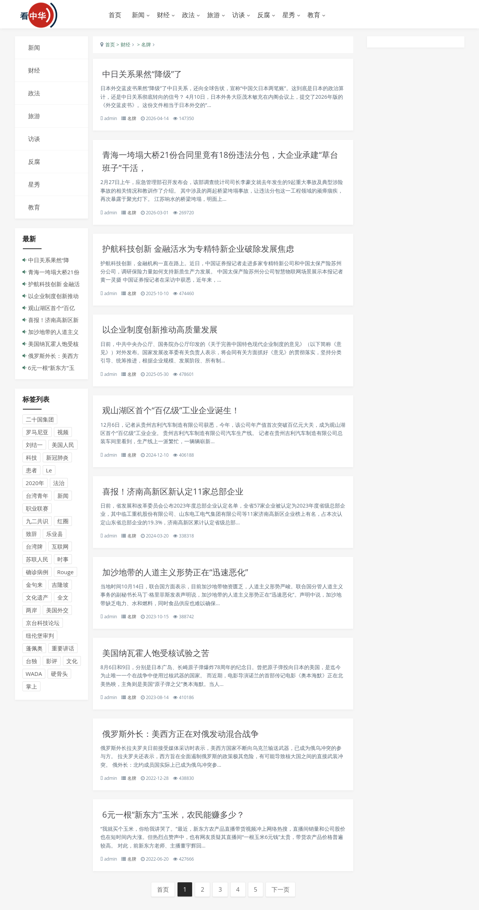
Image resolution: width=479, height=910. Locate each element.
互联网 (60, 547)
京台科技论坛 (43, 624)
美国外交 (57, 611)
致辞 (31, 535)
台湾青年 (37, 496)
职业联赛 (37, 509)
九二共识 (37, 522)
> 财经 (126, 45)
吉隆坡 (60, 585)
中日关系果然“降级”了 (148, 75)
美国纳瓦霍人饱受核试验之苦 (163, 661)
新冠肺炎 (57, 458)
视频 (63, 433)
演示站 (56, 15)
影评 (51, 662)
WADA (34, 674)
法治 (58, 484)
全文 (63, 598)
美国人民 (63, 446)
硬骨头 (59, 674)
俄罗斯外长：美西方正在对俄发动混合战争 (188, 742)
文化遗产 (37, 598)
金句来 (34, 585)
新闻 (63, 496)
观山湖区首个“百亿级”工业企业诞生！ (179, 416)
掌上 (31, 687)
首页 (115, 14)
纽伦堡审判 (40, 636)
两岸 (31, 611)
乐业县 (54, 535)
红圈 (63, 522)
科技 (31, 458)
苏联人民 (37, 560)
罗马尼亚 (37, 433)
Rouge (65, 573)
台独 (31, 662)
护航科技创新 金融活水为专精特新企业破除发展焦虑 (207, 252)
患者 (31, 471)
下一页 (285, 901)
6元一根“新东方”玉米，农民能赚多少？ (181, 824)
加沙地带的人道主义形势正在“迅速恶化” (183, 579)
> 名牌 (147, 45)
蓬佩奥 (34, 649)
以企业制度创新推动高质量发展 (167, 334)
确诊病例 (37, 573)
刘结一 (34, 446)
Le (49, 471)
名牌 (136, 120)
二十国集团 (40, 420)
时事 (63, 560)
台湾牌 (34, 547)
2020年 (35, 484)
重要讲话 (63, 649)
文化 (72, 662)
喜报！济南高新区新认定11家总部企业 (180, 497)
